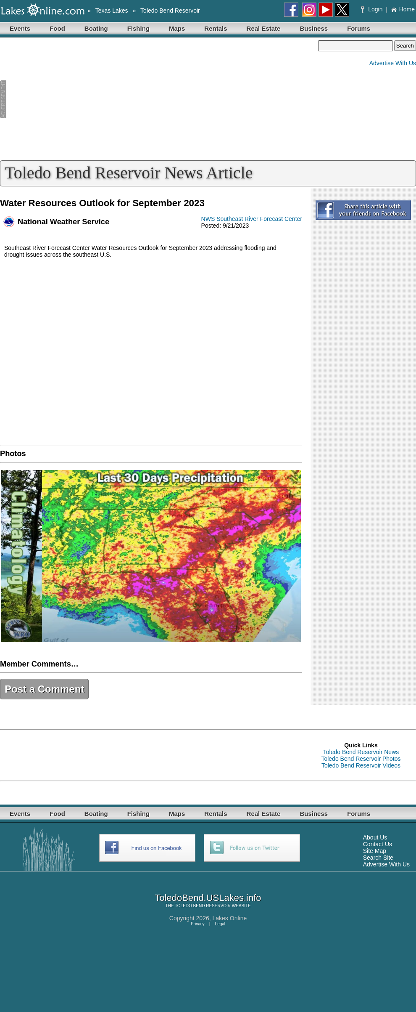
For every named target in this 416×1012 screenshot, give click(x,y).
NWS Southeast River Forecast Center (251, 218)
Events (20, 28)
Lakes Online (230, 918)
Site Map (374, 850)
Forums (358, 28)
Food (57, 28)
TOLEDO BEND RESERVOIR (203, 905)
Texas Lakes (111, 10)
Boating (96, 28)
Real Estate (264, 28)
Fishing (138, 28)
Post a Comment (44, 689)
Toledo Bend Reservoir (170, 10)
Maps (177, 28)
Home (403, 9)
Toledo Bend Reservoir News (361, 752)
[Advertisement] (159, 99)
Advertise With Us (392, 63)
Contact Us (377, 844)
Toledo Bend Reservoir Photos (360, 758)
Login (372, 9)
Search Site (378, 857)
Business (314, 28)
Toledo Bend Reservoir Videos (360, 765)
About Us (375, 837)
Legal (220, 924)
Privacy (198, 924)
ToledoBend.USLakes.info (208, 897)
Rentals (215, 28)
